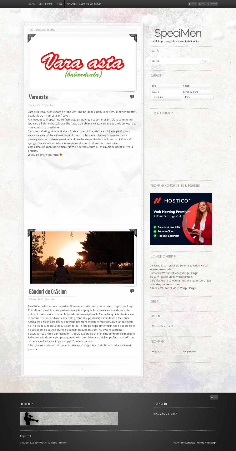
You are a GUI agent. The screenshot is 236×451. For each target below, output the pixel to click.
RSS (203, 4)
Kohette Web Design (206, 443)
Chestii (186, 85)
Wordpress (190, 443)
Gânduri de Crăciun (48, 291)
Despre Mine (45, 4)
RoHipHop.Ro (189, 351)
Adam (153, 288)
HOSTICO (156, 351)
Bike (154, 85)
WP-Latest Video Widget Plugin (83, 4)
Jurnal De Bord (190, 92)
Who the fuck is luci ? (162, 326)
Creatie (155, 92)
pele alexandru (159, 280)
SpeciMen (177, 33)
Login (193, 4)
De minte (159, 97)
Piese (59, 4)
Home (32, 4)
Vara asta (38, 97)
